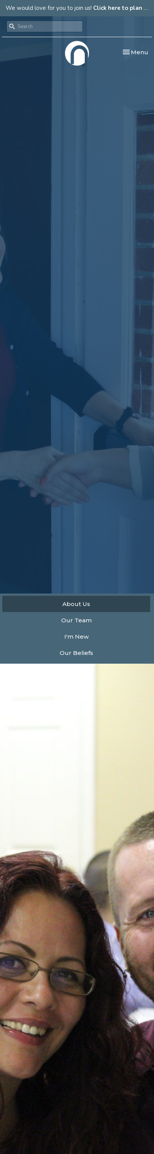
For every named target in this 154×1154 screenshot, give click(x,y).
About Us (76, 604)
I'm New (76, 636)
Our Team (76, 620)
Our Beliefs (76, 652)
